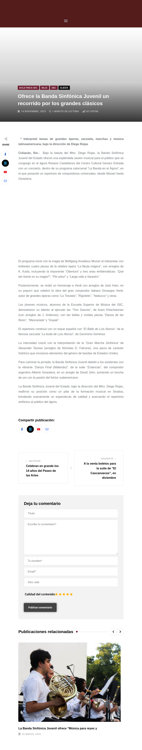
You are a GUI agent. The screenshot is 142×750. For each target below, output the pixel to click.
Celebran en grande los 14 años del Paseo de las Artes (42, 470)
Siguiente (107, 459)
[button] (66, 21)
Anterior (35, 461)
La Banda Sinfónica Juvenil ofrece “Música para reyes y (57, 728)
